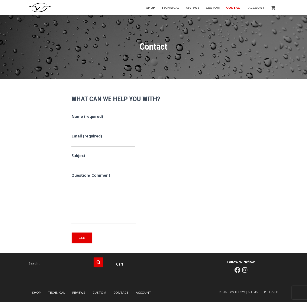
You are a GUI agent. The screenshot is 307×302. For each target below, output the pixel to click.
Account (256, 7)
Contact (234, 7)
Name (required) (103, 120)
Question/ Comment (103, 198)
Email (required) (103, 140)
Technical (170, 7)
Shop (150, 7)
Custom (213, 7)
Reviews (192, 7)
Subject (103, 159)
